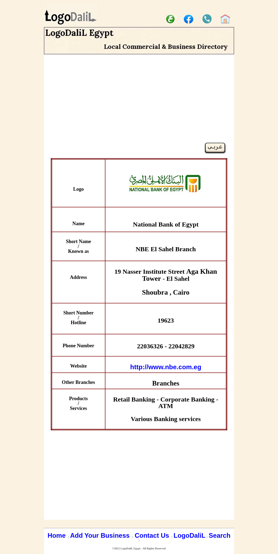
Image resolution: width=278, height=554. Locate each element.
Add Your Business (100, 535)
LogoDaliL (189, 535)
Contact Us (153, 535)
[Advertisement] (139, 104)
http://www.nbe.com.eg (165, 367)
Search (219, 535)
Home (57, 535)
